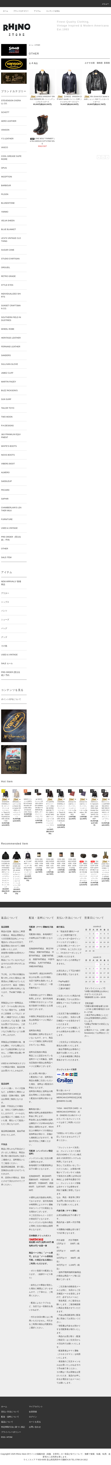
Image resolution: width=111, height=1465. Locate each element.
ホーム (5, 11)
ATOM (9, 1437)
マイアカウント (36, 1406)
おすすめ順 (90, 63)
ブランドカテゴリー (19, 11)
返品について (7, 1422)
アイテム (35, 11)
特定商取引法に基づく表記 (13, 1427)
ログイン (33, 1417)
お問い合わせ (35, 1427)
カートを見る (35, 1422)
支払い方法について (10, 1411)
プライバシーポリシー (11, 1432)
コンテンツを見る (51, 11)
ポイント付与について (11, 699)
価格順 (100, 63)
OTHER (37, 45)
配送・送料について (10, 1417)
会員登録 (33, 1411)
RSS (3, 1437)
